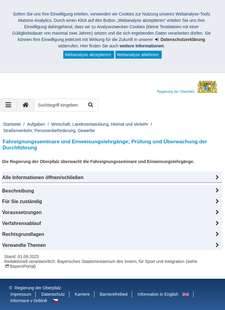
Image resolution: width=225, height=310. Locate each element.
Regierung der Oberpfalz (38, 287)
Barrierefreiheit (114, 294)
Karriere (82, 294)
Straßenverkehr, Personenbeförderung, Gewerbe (49, 130)
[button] (112, 178)
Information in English (157, 294)
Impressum (20, 294)
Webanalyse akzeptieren (88, 54)
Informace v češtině (28, 300)
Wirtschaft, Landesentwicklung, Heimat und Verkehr (99, 124)
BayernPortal (22, 266)
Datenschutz (53, 294)
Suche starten (90, 105)
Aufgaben (36, 124)
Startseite (12, 124)
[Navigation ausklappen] (8, 105)
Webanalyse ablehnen (138, 54)
